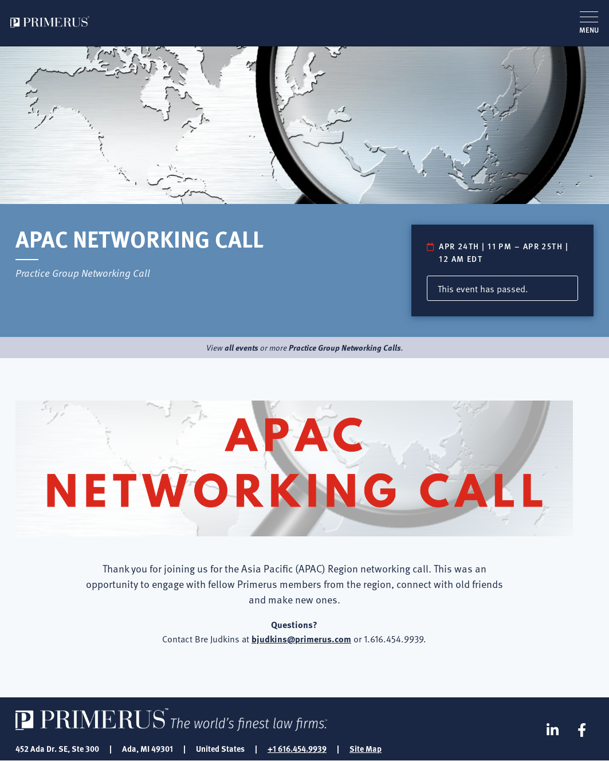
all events (241, 347)
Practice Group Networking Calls (345, 347)
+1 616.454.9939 (297, 748)
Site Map (365, 748)
